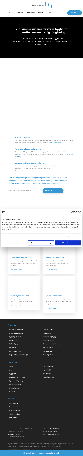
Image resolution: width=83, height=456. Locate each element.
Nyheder (20, 12)
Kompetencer (30, 12)
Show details (72, 237)
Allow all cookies (68, 243)
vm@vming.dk (52, 431)
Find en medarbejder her (51, 434)
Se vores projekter (55, 143)
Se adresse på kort (14, 434)
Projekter (41, 12)
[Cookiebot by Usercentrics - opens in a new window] (72, 211)
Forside (11, 12)
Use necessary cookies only (41, 243)
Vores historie (19, 171)
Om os (48, 12)
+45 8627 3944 (54, 429)
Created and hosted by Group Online (19, 449)
